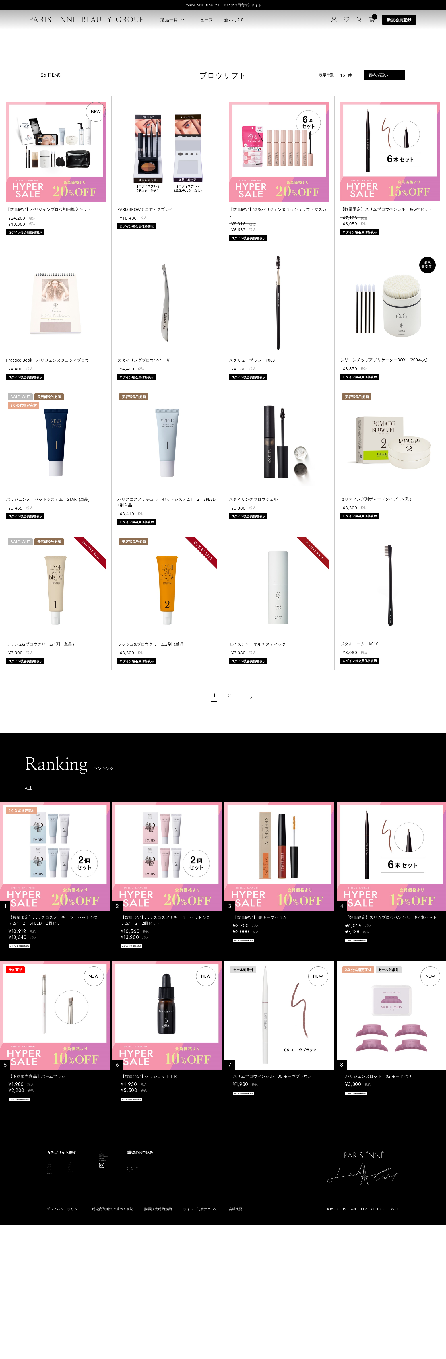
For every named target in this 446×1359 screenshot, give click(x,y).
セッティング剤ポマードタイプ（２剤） (377, 596)
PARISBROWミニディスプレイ (145, 306)
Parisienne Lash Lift (216, 1266)
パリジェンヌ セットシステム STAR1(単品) (48, 596)
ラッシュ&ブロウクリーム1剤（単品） (41, 741)
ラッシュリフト (60, 1274)
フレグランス (58, 1317)
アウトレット (101, 1309)
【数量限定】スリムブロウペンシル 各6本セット (386, 306)
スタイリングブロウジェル (253, 596)
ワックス (54, 1309)
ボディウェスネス (105, 1292)
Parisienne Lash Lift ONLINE (223, 1274)
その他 (96, 1300)
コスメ (96, 1283)
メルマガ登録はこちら (161, 1298)
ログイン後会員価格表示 (28, 1044)
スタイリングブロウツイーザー (145, 457)
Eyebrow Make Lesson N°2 (222, 1292)
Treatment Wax (213, 1300)
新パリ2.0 (233, 19)
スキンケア (99, 1274)
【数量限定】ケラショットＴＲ (149, 1176)
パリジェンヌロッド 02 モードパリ (378, 1176)
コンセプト (152, 1263)
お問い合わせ (154, 1289)
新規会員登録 (399, 19)
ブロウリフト (58, 1292)
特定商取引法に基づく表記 (112, 1343)
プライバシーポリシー (64, 1343)
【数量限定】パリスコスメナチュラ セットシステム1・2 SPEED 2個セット (53, 1017)
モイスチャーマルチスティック (257, 741)
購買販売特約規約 (158, 1343)
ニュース (204, 19)
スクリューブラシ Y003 (252, 457)
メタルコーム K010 (359, 740)
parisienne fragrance (217, 1309)
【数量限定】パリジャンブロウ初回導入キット (48, 306)
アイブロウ (56, 1300)
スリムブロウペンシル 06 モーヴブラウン (272, 1176)
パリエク (97, 1266)
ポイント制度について (200, 1343)
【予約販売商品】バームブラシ (37, 1176)
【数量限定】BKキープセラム (260, 1014)
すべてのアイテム (61, 1266)
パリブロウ (56, 1283)
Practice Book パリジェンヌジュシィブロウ (47, 457)
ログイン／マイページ (161, 1280)
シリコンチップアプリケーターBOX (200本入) (383, 456)
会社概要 (235, 1343)
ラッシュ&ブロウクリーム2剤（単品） (152, 741)
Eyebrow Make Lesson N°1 (222, 1283)
